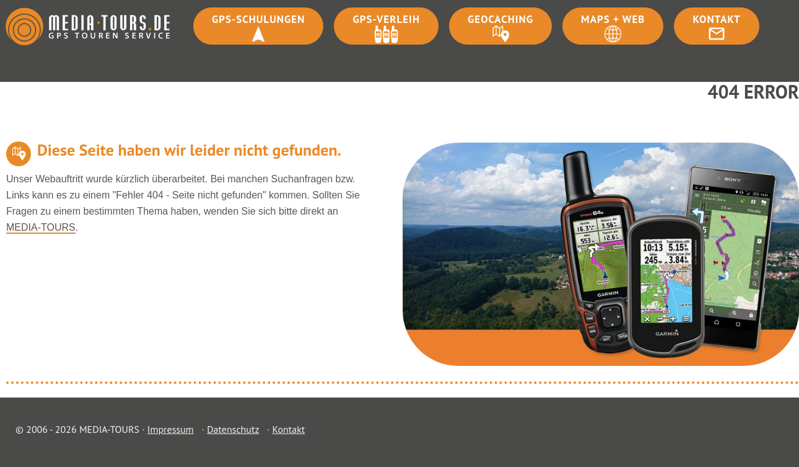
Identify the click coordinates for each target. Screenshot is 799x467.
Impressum (170, 429)
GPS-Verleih (386, 19)
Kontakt (716, 19)
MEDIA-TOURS (41, 227)
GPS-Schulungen (258, 19)
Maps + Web (613, 19)
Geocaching (500, 19)
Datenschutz (233, 429)
